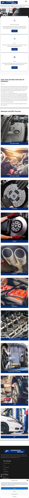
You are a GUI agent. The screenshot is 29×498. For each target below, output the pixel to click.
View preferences (14, 494)
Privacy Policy (15, 496)
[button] (27, 480)
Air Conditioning (6, 467)
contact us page (18, 103)
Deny (14, 491)
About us (5, 469)
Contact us (5, 473)
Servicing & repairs (6, 463)
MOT (4, 465)
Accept (14, 488)
